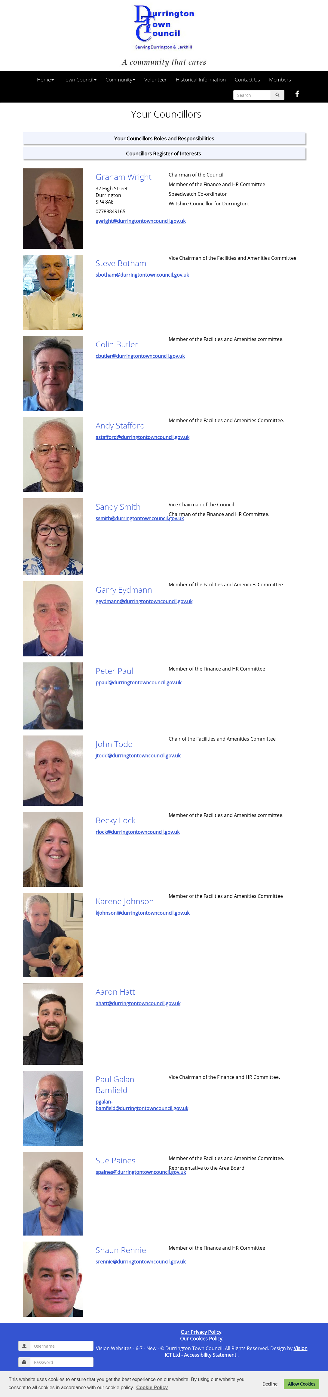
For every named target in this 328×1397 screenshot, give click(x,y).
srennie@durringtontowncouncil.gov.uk (140, 1261)
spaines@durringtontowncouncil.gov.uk (141, 1172)
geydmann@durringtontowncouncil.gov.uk (144, 601)
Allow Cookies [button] (301, 1384)
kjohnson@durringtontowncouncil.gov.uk (142, 913)
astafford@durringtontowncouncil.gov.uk (142, 437)
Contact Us (247, 79)
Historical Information (201, 79)
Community (120, 79)
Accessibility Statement (210, 1355)
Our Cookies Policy (201, 1338)
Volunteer (155, 79)
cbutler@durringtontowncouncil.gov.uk (140, 356)
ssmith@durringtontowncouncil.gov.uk (140, 518)
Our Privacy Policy (201, 1332)
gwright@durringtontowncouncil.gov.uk (140, 221)
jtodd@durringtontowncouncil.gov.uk (138, 755)
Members (280, 79)
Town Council (80, 79)
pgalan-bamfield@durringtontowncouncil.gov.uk (142, 1105)
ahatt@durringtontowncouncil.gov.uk (138, 1003)
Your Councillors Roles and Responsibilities (164, 138)
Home (45, 79)
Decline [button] (269, 1384)
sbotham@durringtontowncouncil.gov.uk (142, 275)
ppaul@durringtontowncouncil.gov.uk (138, 682)
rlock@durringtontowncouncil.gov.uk (137, 832)
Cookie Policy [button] (152, 1387)
